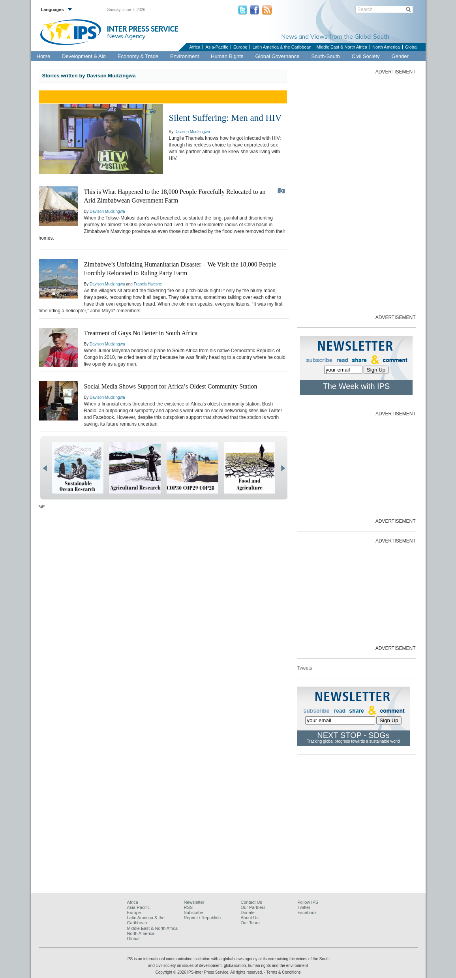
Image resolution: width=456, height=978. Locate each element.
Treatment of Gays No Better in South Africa (141, 333)
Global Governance (277, 56)
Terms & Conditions (283, 972)
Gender (400, 56)
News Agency (126, 36)
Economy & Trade (138, 56)
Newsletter (194, 902)
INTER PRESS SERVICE (142, 29)
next (283, 468)
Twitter (304, 907)
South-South (325, 56)
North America (386, 47)
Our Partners (253, 907)
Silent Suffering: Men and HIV (225, 118)
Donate (248, 912)
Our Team (250, 922)
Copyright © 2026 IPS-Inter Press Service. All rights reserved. (210, 972)
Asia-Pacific (216, 47)
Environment (184, 56)
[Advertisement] (356, 193)
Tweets (304, 668)
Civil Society (366, 56)
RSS (188, 907)
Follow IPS (308, 902)
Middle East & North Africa (342, 47)
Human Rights (227, 56)
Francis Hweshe (148, 284)
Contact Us (251, 902)
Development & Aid (84, 56)
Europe (240, 47)
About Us (250, 917)
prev (45, 468)
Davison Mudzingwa (192, 132)
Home (44, 56)
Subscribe (193, 912)
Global (411, 47)
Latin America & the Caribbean (281, 47)
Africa (194, 47)
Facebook (307, 912)
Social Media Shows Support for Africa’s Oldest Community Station (170, 386)
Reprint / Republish (202, 917)
